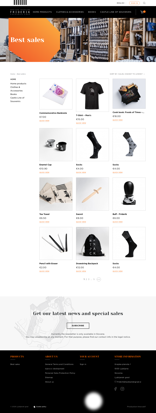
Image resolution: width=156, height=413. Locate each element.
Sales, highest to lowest (131, 74)
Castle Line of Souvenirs (115, 12)
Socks (79, 165)
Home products (42, 12)
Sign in (134, 3)
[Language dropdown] (121, 3)
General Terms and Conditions (59, 364)
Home (13, 79)
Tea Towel (44, 214)
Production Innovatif (136, 407)
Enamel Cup (45, 165)
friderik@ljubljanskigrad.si (129, 382)
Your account (89, 356)
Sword (79, 214)
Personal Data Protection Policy (60, 373)
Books (92, 12)
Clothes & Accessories (70, 12)
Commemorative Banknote (53, 113)
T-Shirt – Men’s (83, 115)
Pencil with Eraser (48, 263)
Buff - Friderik (120, 214)
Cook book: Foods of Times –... (128, 112)
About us (49, 382)
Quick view (44, 121)
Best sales (15, 364)
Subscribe (78, 326)
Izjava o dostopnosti (54, 369)
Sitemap (49, 377)
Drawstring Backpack (87, 263)
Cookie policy (41, 407)
